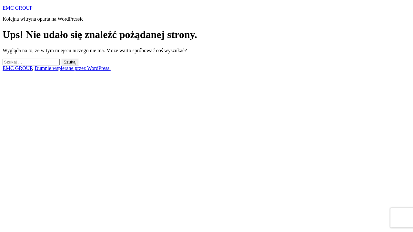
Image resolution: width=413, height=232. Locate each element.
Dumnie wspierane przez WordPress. (73, 68)
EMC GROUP (18, 8)
